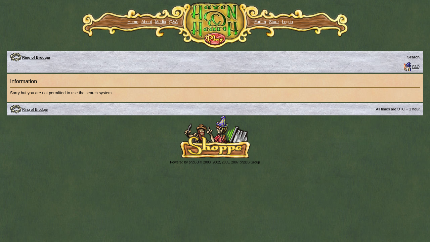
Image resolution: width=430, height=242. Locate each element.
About (146, 21)
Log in (287, 21)
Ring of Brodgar (36, 57)
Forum (260, 21)
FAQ (416, 67)
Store (274, 21)
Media (160, 21)
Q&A (173, 21)
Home (133, 21)
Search (413, 57)
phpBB (194, 162)
